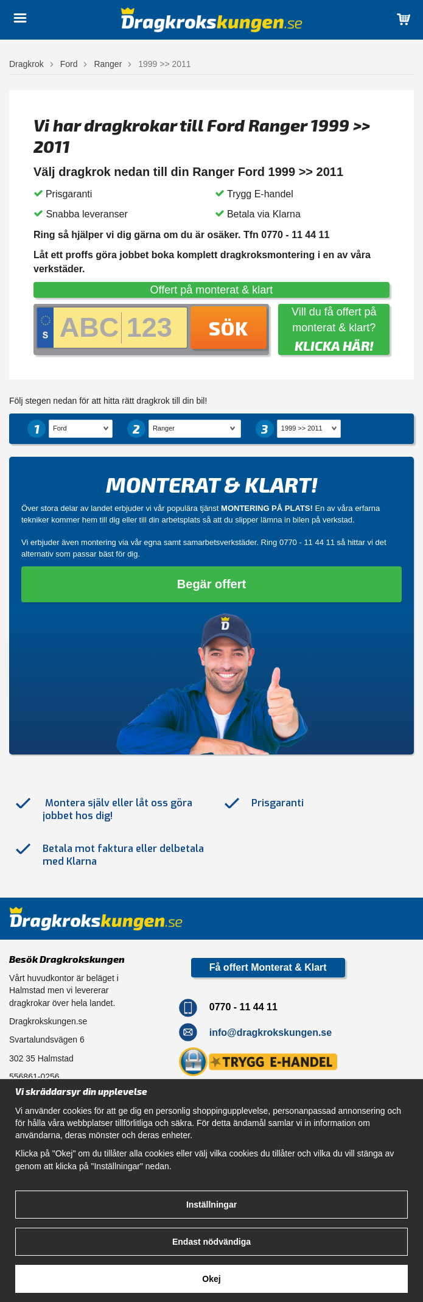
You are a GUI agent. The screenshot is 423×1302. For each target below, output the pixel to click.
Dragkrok (26, 64)
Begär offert (211, 584)
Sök (228, 327)
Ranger (108, 64)
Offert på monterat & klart (211, 290)
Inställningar (211, 1204)
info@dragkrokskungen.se (270, 1032)
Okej (211, 1279)
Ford (69, 64)
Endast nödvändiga (211, 1242)
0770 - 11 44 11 (307, 542)
